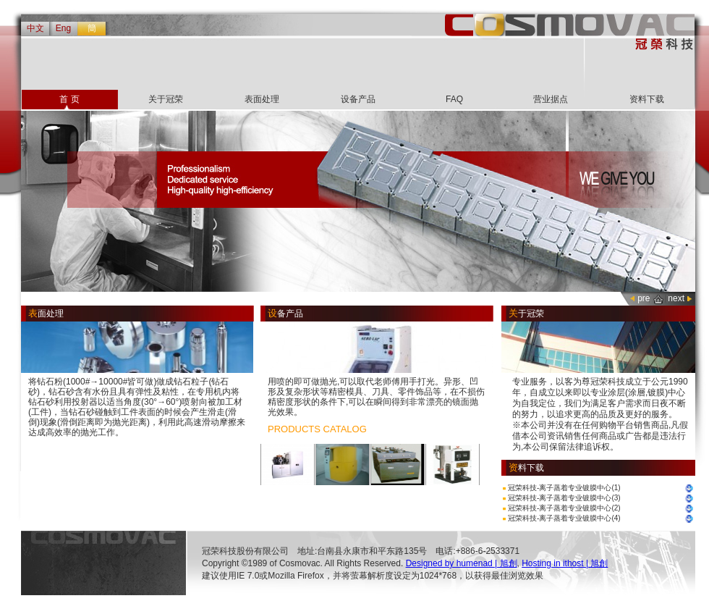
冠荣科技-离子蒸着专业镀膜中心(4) (564, 518)
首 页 (69, 99)
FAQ (454, 99)
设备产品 (358, 99)
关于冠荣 (165, 99)
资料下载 (646, 99)
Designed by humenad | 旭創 (461, 563)
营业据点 (550, 99)
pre (643, 298)
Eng (63, 28)
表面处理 (262, 99)
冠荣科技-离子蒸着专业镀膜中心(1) (564, 488)
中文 (35, 28)
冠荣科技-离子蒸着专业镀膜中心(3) (564, 498)
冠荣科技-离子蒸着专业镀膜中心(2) (564, 508)
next (676, 298)
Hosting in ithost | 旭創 (565, 563)
